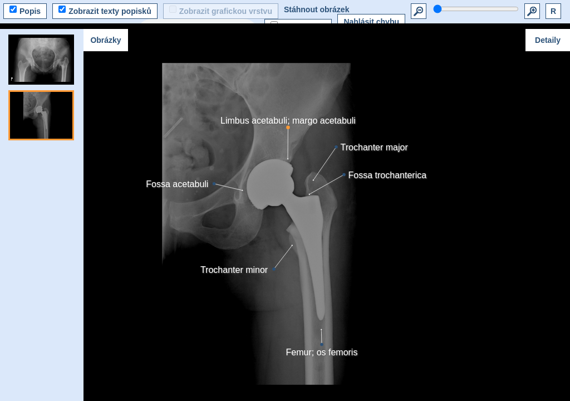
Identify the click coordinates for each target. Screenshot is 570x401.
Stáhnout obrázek (316, 9)
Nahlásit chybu (371, 21)
